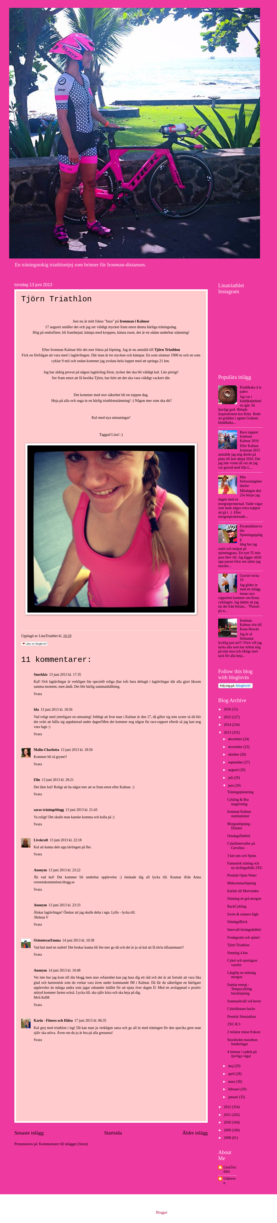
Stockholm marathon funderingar (242, 1042)
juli (231, 778)
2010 (228, 1122)
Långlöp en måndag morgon (241, 975)
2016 (228, 709)
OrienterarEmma (47, 940)
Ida (36, 710)
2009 (228, 1130)
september (236, 762)
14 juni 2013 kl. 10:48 (64, 970)
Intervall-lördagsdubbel (244, 930)
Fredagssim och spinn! (243, 937)
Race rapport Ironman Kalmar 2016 (249, 436)
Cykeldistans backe (241, 1009)
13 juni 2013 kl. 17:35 (65, 675)
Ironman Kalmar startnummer (239, 814)
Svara (38, 694)
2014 (228, 725)
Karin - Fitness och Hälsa (53, 1020)
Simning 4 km (237, 953)
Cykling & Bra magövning (238, 802)
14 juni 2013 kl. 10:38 (78, 940)
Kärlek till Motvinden (242, 891)
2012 (228, 1107)
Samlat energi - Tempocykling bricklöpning (239, 989)
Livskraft (41, 840)
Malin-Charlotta (46, 750)
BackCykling (236, 906)
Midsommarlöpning (241, 883)
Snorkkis (41, 675)
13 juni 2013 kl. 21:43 (81, 810)
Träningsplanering (240, 792)
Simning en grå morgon (244, 899)
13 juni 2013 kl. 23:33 (64, 905)
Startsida (113, 1133)
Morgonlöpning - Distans (239, 826)
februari (234, 1089)
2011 (228, 1115)
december (235, 739)
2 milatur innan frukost (243, 1032)
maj (231, 1066)
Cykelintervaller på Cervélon (241, 846)
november (236, 747)
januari (233, 1097)
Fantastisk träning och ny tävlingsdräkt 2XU (244, 865)
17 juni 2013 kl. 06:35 (90, 1020)
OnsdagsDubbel (238, 836)
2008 (228, 1138)
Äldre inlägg (195, 1133)
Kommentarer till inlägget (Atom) (63, 1144)
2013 (228, 732)
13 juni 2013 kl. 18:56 (56, 710)
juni (231, 785)
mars (232, 1082)
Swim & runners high (242, 914)
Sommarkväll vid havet (244, 1001)
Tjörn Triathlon (238, 945)
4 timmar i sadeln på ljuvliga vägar (242, 1054)
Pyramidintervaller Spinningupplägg (251, 532)
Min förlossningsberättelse (251, 481)
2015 (228, 717)
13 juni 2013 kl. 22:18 (66, 840)
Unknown (229, 1181)
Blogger (161, 1212)
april (232, 1074)
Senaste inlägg (29, 1133)
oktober (234, 754)
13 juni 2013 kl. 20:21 (58, 780)
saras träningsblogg (49, 810)
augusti (233, 770)
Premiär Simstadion (241, 1017)
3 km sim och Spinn (241, 856)
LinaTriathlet (229, 1169)
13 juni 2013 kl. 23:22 (64, 870)
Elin (37, 780)
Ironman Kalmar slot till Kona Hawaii (251, 625)
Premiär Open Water (242, 875)
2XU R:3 (233, 1024)
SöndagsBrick (237, 922)
